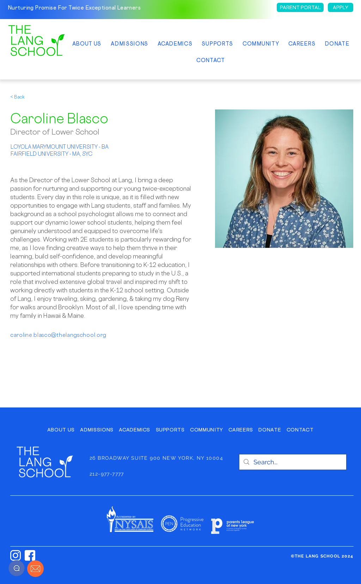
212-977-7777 (107, 474)
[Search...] (292, 462)
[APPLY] (340, 7)
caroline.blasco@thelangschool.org (58, 335)
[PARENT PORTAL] (300, 7)
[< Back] (24, 97)
